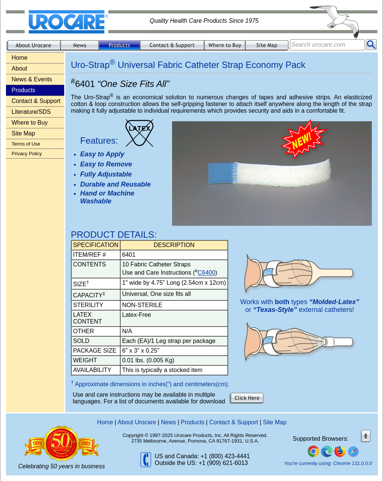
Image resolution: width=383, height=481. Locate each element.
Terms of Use (26, 144)
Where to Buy (30, 122)
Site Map (23, 133)
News (168, 422)
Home (20, 57)
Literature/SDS (31, 112)
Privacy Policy (27, 153)
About (19, 68)
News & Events (32, 79)
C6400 (206, 273)
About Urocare (137, 422)
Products (192, 422)
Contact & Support (36, 101)
